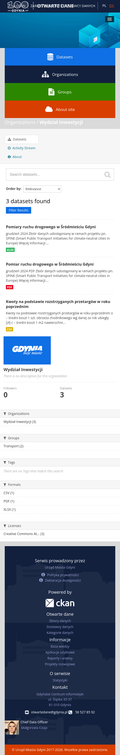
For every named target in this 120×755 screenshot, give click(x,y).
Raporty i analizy (60, 658)
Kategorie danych (60, 632)
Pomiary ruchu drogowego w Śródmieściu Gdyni (51, 226)
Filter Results (18, 210)
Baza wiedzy (60, 646)
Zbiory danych (60, 621)
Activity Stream (21, 148)
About (15, 156)
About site (60, 109)
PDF (9, 287)
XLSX (10, 250)
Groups (59, 91)
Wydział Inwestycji (61, 122)
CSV (9, 329)
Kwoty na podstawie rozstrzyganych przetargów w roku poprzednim (58, 304)
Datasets (60, 56)
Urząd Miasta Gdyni (60, 567)
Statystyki (60, 680)
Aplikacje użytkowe (60, 652)
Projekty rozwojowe (60, 664)
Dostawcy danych (60, 626)
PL (104, 6)
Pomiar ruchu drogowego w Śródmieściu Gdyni (50, 264)
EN (111, 6)
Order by (13, 188)
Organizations (60, 74)
